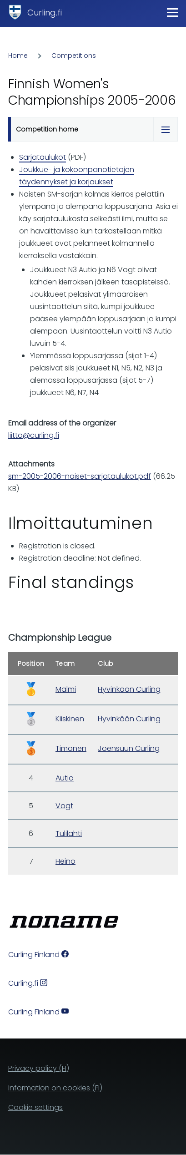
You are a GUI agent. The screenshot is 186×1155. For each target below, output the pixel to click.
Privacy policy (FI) (38, 1068)
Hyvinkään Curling (129, 689)
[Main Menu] (172, 12)
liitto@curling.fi (33, 435)
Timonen (70, 748)
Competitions (73, 55)
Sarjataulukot (42, 157)
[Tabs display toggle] (165, 129)
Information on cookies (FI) (55, 1088)
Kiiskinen (69, 719)
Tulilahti (68, 833)
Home (18, 55)
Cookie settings (35, 1107)
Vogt (64, 805)
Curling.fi (44, 12)
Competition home (47, 129)
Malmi (65, 689)
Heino (65, 861)
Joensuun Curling (129, 748)
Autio (64, 778)
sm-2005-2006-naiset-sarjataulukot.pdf (79, 476)
